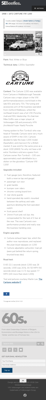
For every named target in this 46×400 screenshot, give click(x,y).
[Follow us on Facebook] (25, 395)
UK (7, 23)
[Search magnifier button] (42, 344)
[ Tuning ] (37, 21)
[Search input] (19, 344)
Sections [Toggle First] (39, 8)
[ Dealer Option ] (28, 21)
